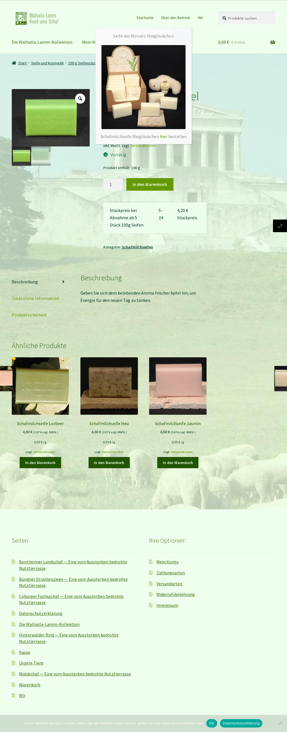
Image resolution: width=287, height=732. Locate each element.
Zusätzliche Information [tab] (35, 298)
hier (163, 136)
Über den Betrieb (175, 17)
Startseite (145, 17)
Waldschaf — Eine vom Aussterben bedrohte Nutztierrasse (75, 674)
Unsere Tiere (31, 663)
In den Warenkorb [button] (40, 462)
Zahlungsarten (170, 572)
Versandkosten (143, 145)
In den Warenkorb (150, 184)
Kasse (24, 652)
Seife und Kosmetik (47, 63)
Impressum (167, 605)
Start (22, 63)
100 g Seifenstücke (84, 63)
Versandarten (169, 583)
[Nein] (280, 723)
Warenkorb (29, 684)
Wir (200, 17)
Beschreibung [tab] (25, 282)
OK (211, 723)
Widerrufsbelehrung (175, 594)
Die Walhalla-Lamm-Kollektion (42, 42)
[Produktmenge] (112, 184)
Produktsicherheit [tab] (29, 315)
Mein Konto (93, 42)
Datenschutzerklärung (41, 613)
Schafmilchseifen (137, 247)
